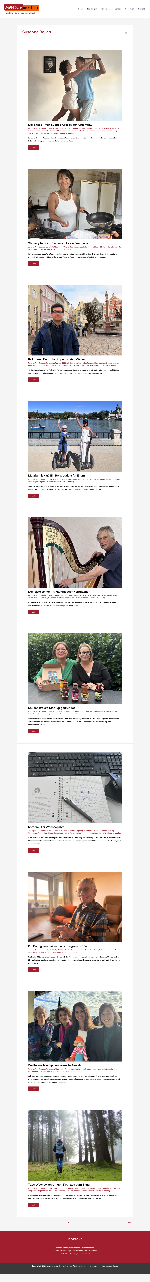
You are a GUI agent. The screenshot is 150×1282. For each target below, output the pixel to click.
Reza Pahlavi (95, 365)
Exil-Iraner (45, 365)
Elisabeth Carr (93, 1074)
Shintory (49, 249)
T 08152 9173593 (64, 1261)
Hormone (102, 833)
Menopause (33, 836)
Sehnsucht (104, 131)
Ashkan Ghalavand (103, 363)
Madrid (106, 482)
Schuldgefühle (34, 1076)
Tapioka (60, 249)
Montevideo (54, 131)
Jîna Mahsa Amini (61, 365)
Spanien (49, 484)
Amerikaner (87, 714)
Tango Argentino (41, 133)
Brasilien (74, 247)
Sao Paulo (41, 249)
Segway (42, 484)
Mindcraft (32, 249)
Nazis (30, 716)
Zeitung (31, 128)
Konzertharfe (43, 600)
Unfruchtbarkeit (78, 836)
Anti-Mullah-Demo (87, 363)
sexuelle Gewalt (47, 1076)
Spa (55, 249)
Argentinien (79, 128)
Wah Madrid (58, 484)
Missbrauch (104, 1074)
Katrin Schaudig (113, 833)
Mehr (36, 147)
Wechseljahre (103, 836)
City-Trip (99, 482)
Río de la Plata (65, 131)
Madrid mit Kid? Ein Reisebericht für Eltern (57, 478)
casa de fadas (84, 247)
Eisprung (81, 833)
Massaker (73, 365)
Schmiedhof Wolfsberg (90, 131)
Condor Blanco (97, 247)
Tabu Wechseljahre (63, 836)
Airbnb (68, 247)
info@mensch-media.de (82, 1261)
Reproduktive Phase (47, 836)
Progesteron (42, 1196)
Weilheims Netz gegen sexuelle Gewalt (54, 1071)
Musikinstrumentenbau (58, 600)
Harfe (86, 598)
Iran (51, 365)
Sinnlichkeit (114, 131)
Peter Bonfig (38, 716)
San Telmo (76, 131)
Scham (118, 1074)
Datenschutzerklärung (110, 1274)
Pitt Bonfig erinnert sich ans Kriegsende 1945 (58, 951)
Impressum (91, 1274)
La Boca (45, 131)
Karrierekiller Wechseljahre (46, 830)
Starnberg (73, 600)
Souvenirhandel (63, 716)
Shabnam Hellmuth (109, 365)
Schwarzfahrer (50, 716)
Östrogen (32, 1196)
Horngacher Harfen (108, 598)
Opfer (112, 1074)
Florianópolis (109, 247)
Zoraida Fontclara (63, 133)
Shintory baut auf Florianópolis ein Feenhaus (58, 243)
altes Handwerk (76, 598)
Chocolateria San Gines (78, 482)
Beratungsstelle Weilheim (76, 1074)
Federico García (34, 131)
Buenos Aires (90, 128)
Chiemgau (100, 128)
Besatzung (97, 714)
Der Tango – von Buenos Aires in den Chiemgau (60, 125)
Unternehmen (91, 836)
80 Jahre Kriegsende (73, 714)
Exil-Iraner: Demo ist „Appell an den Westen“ (58, 360)
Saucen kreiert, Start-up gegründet (52, 710)
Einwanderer (110, 128)
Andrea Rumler (71, 833)
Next (129, 1230)
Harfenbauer (94, 598)
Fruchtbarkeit (91, 833)
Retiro (35, 484)
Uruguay (51, 133)
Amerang (70, 128)
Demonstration (34, 365)
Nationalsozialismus (110, 714)
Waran (67, 249)
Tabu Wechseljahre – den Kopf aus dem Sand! (60, 1190)
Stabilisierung (59, 1076)
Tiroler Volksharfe (85, 600)
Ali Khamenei (74, 363)
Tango (30, 133)
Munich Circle (83, 365)
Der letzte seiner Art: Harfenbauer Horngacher (59, 594)
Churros (92, 482)
